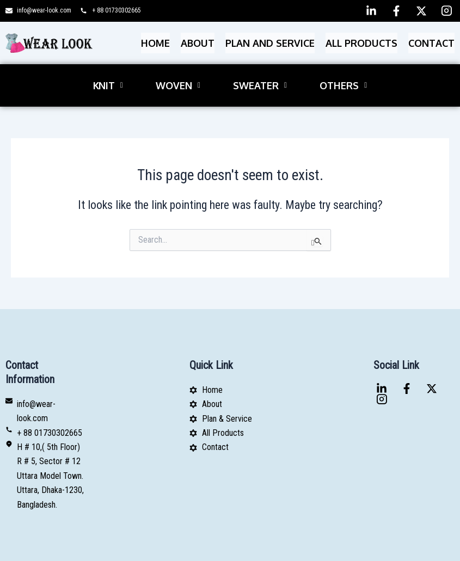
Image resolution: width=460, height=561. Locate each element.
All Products (361, 37)
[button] (108, 69)
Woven (178, 69)
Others (343, 69)
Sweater (260, 69)
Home (155, 37)
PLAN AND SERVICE (270, 37)
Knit (108, 69)
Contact (431, 37)
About (197, 37)
